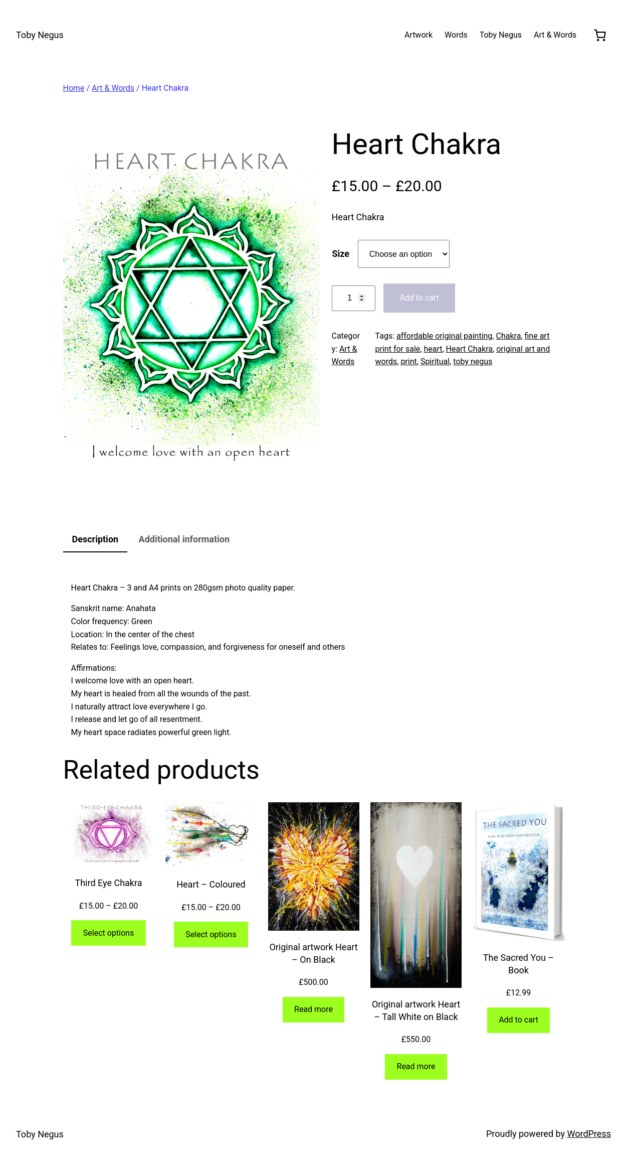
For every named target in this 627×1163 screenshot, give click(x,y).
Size (341, 253)
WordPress (589, 1133)
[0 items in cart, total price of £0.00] (599, 35)
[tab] (95, 540)
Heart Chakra (469, 349)
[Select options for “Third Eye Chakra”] (108, 933)
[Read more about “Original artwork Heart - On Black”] (314, 1010)
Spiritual (435, 361)
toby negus (472, 361)
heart (433, 349)
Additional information (184, 539)
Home (74, 88)
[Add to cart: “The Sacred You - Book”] (518, 1020)
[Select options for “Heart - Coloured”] (211, 934)
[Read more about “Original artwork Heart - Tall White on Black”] (416, 1067)
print (408, 361)
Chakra (508, 336)
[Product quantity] (353, 298)
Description (95, 539)
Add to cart (419, 298)
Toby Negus (40, 35)
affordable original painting (444, 336)
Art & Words (113, 88)
